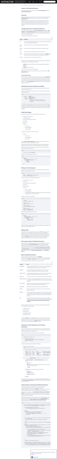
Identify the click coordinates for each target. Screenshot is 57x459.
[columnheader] (21, 39)
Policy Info (32, 454)
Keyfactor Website (30, 2)
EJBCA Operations (26, 5)
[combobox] (49, 2)
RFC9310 (46, 169)
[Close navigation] (13, 5)
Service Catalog (33, 2)
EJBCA (22, 5)
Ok (32, 457)
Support (36, 1)
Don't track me (36, 457)
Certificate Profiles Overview (39, 5)
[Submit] (44, 1)
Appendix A (33, 226)
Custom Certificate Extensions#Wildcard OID (30, 42)
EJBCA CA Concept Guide (32, 5)
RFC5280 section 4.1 (28, 89)
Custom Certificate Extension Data (29, 320)
